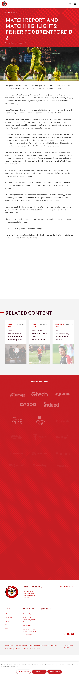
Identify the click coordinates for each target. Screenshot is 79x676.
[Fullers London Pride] (16, 420)
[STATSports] (16, 470)
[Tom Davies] (62, 536)
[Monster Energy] (39, 437)
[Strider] (39, 453)
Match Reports (11, 12)
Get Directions (65, 595)
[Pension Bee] (62, 420)
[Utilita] (16, 503)
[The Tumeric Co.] (39, 553)
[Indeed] (51, 404)
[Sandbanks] (16, 536)
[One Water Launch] (62, 503)
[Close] (77, 665)
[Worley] (39, 470)
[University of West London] (16, 486)
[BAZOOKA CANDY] (16, 437)
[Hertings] (62, 437)
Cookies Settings (23, 671)
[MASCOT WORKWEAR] (62, 486)
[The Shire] (39, 536)
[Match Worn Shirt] (39, 519)
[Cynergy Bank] (39, 420)
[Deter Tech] (16, 453)
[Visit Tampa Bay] (39, 486)
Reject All (39, 671)
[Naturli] (39, 503)
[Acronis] (62, 470)
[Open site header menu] (75, 4)
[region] (39, 669)
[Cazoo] (28, 404)
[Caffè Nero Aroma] (39, 569)
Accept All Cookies (54, 671)
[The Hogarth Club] (16, 553)
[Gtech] (39, 394)
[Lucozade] (62, 553)
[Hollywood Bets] (17, 394)
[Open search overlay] (70, 4)
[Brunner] (16, 519)
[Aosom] (62, 453)
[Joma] (62, 394)
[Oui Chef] (62, 519)
